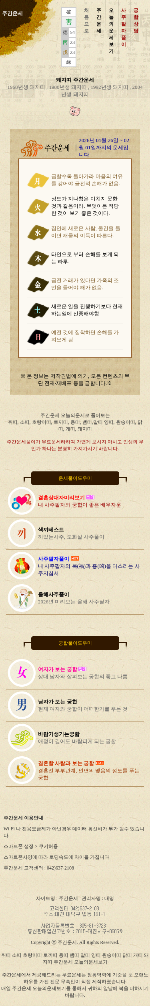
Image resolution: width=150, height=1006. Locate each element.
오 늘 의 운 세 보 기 (111, 31)
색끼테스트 (51, 530)
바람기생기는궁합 (59, 734)
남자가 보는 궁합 (57, 702)
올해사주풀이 (53, 594)
